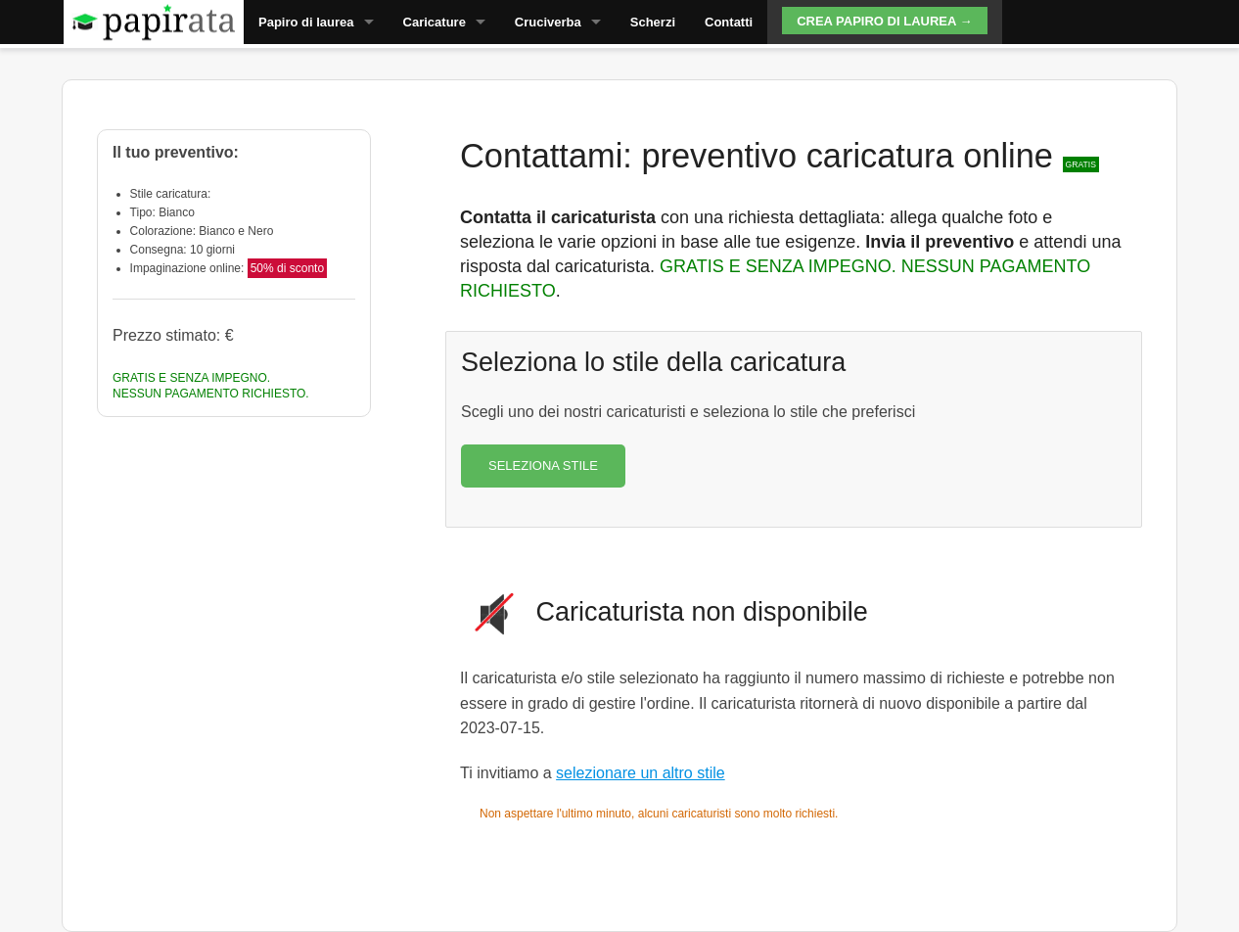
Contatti (729, 22)
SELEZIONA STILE (543, 465)
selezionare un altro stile (640, 773)
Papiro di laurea (306, 22)
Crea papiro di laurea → (884, 21)
